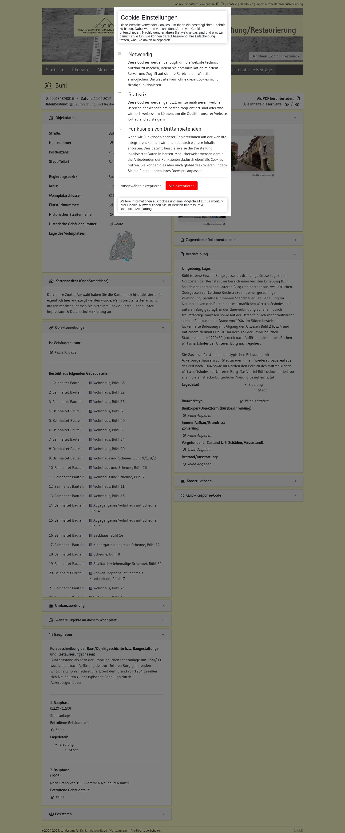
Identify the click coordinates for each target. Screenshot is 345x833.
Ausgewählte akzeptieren (141, 185)
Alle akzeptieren (181, 185)
